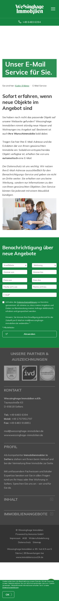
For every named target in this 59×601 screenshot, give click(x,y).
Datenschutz (24, 542)
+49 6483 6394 (31, 22)
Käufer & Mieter (22, 85)
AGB (24, 538)
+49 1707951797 (21, 418)
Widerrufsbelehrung (39, 538)
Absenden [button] (29, 334)
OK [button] (7, 594)
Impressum (15, 538)
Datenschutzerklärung (27, 302)
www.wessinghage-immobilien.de (23, 435)
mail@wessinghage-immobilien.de (23, 431)
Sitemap (37, 542)
